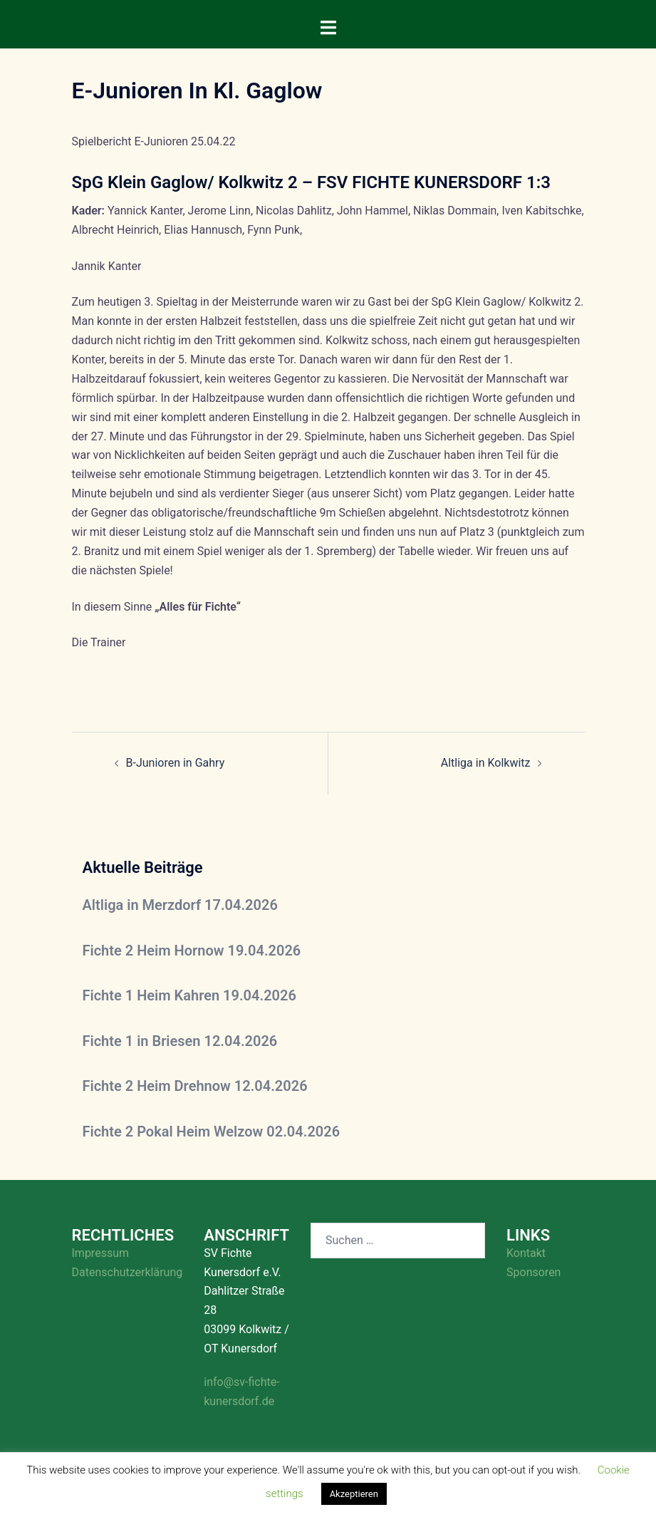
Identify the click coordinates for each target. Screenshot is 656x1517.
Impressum (101, 1253)
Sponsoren (533, 1272)
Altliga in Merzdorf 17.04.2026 (180, 904)
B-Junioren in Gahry (175, 763)
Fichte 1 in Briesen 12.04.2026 (180, 1041)
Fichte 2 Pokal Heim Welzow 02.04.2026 (211, 1131)
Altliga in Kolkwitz (486, 763)
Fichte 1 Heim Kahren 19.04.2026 (189, 995)
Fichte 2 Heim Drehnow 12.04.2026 (195, 1085)
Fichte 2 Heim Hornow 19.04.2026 (192, 950)
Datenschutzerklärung (127, 1272)
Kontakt (526, 1253)
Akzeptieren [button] (354, 1493)
